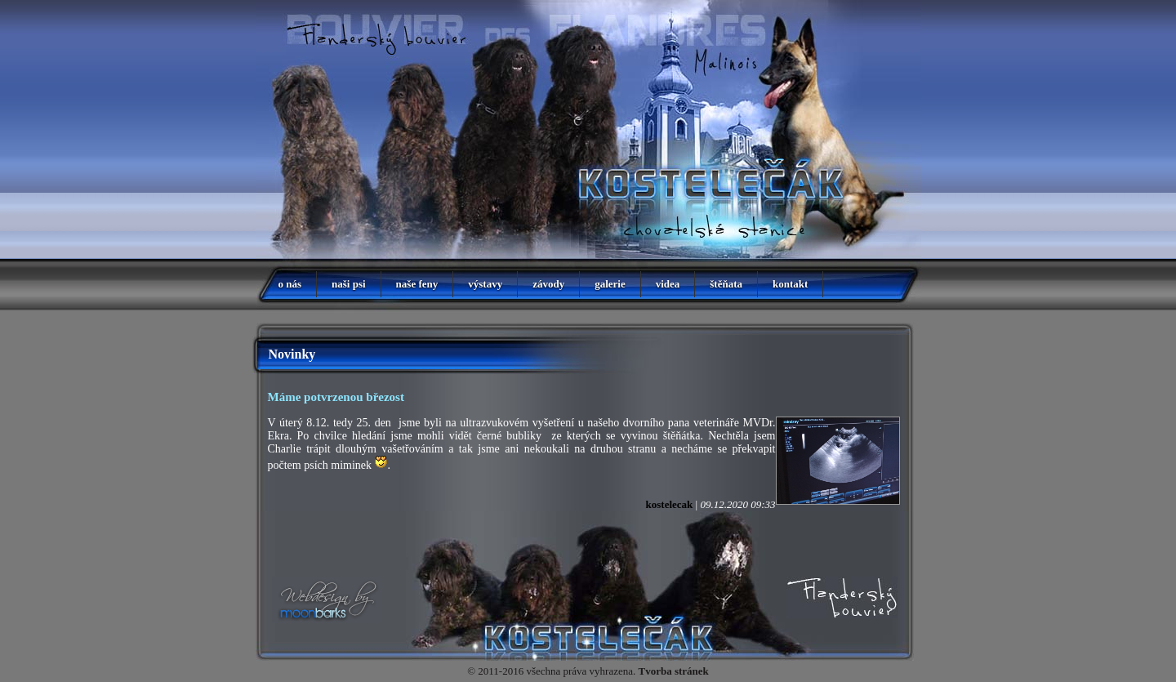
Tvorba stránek (674, 671)
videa (668, 284)
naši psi (349, 284)
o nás (290, 284)
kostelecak (669, 504)
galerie (610, 284)
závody (548, 284)
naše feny (417, 284)
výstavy (485, 284)
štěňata (726, 284)
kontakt (790, 284)
